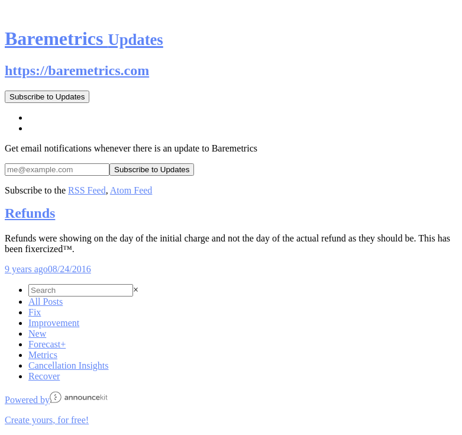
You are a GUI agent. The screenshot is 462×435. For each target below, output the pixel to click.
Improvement (53, 323)
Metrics (42, 355)
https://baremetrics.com (77, 70)
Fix (34, 312)
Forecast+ (47, 344)
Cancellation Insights (68, 365)
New (37, 333)
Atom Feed (131, 190)
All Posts (45, 302)
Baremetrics (84, 38)
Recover (44, 376)
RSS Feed (87, 190)
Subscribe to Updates (47, 96)
